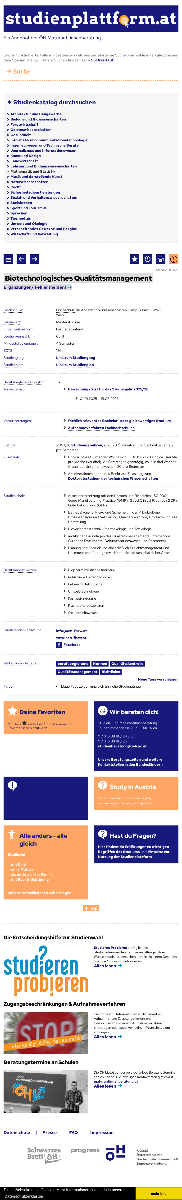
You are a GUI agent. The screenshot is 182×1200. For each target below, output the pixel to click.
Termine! (32, 787)
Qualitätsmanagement (77, 671)
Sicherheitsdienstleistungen (35, 192)
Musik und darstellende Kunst (36, 176)
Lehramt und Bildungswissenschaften (43, 166)
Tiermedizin (20, 218)
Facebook (68, 644)
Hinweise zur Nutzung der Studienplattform (134, 854)
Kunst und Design (25, 155)
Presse (49, 1132)
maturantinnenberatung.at (116, 1081)
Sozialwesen (21, 202)
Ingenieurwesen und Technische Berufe (44, 145)
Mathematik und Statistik (32, 171)
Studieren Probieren (111, 947)
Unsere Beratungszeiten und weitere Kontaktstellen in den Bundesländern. (131, 762)
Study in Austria (133, 787)
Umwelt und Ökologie (28, 223)
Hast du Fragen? (133, 836)
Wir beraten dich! (134, 712)
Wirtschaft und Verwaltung (34, 234)
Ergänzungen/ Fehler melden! (35, 287)
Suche (22, 71)
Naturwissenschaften (29, 182)
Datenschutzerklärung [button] (24, 1196)
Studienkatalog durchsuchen (54, 102)
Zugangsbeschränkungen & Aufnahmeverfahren (64, 1004)
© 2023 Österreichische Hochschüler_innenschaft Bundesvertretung (157, 1157)
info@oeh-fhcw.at (71, 631)
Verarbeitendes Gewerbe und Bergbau (44, 229)
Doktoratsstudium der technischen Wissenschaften (113, 478)
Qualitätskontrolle (127, 663)
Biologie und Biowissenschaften (38, 119)
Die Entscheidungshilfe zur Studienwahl (53, 937)
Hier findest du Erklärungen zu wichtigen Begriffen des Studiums (133, 849)
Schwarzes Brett (44, 1155)
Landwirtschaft (24, 161)
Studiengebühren (86, 445)
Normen (100, 663)
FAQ (73, 1132)
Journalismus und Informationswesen (43, 150)
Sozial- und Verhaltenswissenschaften (43, 197)
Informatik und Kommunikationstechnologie (48, 140)
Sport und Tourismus (28, 208)
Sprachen (18, 213)
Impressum (102, 1132)
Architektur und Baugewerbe (36, 114)
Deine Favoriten (42, 712)
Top (94, 908)
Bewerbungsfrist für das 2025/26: (109, 389)
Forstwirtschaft (24, 124)
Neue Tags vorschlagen (158, 679)
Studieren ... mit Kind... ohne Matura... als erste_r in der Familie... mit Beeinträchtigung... (31, 869)
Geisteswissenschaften (30, 129)
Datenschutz (17, 1132)
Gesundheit (20, 135)
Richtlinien (111, 671)
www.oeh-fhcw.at (71, 637)
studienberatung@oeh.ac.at (122, 746)
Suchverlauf (102, 60)
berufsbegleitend (73, 663)
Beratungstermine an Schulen (41, 1062)
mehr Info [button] (159, 1193)
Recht (15, 187)
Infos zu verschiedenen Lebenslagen (39, 892)
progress (85, 1151)
